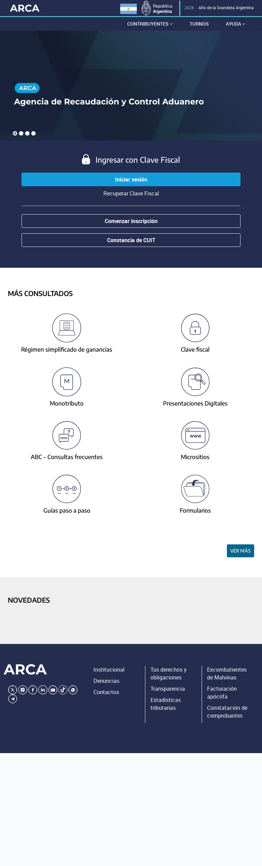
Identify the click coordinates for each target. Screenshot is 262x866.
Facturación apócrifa (222, 694)
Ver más (240, 552)
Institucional (109, 671)
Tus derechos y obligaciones (168, 675)
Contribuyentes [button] (150, 25)
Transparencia (167, 690)
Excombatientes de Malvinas (227, 675)
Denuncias (106, 682)
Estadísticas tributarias (165, 705)
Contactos (106, 694)
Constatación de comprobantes (227, 713)
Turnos (199, 25)
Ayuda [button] (235, 25)
